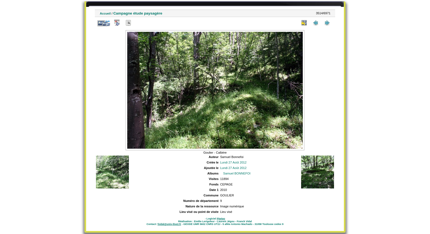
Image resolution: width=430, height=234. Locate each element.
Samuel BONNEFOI (236, 173)
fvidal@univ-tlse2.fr (169, 224)
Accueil (105, 13)
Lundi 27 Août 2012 (233, 162)
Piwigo (221, 218)
